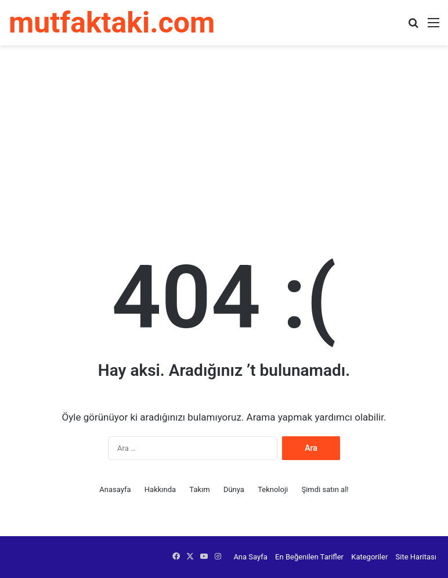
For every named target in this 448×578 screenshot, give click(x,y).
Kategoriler (369, 556)
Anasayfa (115, 489)
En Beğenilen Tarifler (309, 556)
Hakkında (160, 489)
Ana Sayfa (250, 556)
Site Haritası (416, 556)
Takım (199, 489)
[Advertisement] (224, 138)
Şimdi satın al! (324, 489)
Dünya (233, 489)
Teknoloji (273, 489)
